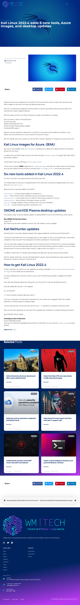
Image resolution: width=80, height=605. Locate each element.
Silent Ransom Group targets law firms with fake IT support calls (57, 419)
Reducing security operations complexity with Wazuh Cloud (21, 419)
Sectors (5, 556)
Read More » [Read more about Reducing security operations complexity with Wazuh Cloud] (9, 424)
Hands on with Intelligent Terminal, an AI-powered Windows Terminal (58, 462)
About (4, 554)
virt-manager (44, 168)
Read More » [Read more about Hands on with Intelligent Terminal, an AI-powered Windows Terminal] (46, 466)
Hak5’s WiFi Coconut (16, 185)
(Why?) (14, 329)
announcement (59, 248)
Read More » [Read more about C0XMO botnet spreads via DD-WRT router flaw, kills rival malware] (9, 466)
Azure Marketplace (30, 149)
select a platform (57, 269)
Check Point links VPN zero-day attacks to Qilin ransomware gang (58, 377)
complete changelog (64, 323)
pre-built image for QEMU (34, 162)
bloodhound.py (8, 194)
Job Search (6, 562)
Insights (5, 567)
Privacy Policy (31, 554)
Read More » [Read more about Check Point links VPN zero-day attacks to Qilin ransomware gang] (46, 382)
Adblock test (8, 329)
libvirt (52, 168)
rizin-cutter (7, 205)
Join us (5, 564)
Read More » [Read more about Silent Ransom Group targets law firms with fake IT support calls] (46, 424)
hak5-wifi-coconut (9, 198)
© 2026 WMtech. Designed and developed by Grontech (64, 599)
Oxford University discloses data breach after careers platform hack (20, 377)
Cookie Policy (31, 551)
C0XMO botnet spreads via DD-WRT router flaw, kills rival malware (19, 462)
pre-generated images (40, 166)
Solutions (5, 559)
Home (4, 551)
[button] (67, 4)
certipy (6, 196)
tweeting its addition (50, 155)
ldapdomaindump (9, 200)
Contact (5, 570)
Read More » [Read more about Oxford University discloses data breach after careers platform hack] (9, 382)
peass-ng (6, 203)
